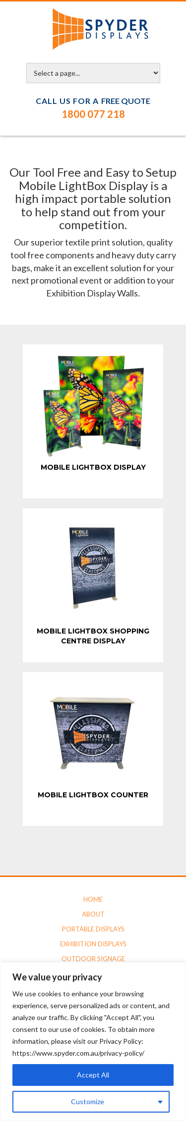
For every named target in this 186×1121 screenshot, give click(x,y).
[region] (93, 1041)
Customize (87, 1101)
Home (93, 899)
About (93, 914)
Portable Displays (93, 929)
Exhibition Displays (93, 944)
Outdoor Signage (93, 959)
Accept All (93, 1075)
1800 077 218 (93, 114)
